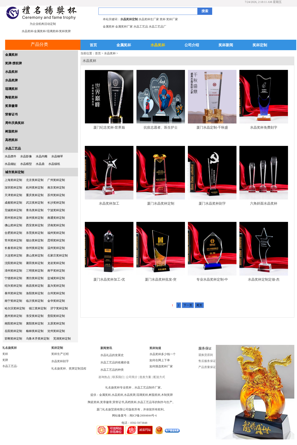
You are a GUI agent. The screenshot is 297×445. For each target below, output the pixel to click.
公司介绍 (191, 45)
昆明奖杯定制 (56, 240)
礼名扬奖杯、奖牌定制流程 (68, 368)
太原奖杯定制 (56, 323)
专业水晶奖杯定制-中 (212, 279)
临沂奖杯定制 (35, 301)
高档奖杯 (11, 140)
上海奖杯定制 (13, 180)
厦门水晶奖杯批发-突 (161, 279)
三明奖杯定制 (35, 270)
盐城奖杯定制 (56, 278)
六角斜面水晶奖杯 (263, 203)
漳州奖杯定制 (13, 270)
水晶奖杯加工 (109, 203)
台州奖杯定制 (56, 293)
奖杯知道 (155, 348)
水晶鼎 (40, 164)
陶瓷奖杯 (11, 97)
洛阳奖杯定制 (35, 293)
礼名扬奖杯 (9, 348)
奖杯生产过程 (60, 354)
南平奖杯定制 (56, 270)
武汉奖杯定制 (35, 202)
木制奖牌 (167, 395)
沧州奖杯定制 (56, 331)
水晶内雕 (41, 156)
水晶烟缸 (10, 164)
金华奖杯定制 (56, 301)
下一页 (187, 305)
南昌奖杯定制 (35, 285)
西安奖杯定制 (35, 225)
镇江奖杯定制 (37, 308)
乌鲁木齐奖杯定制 (37, 338)
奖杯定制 (260, 45)
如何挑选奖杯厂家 (161, 366)
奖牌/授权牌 (13, 63)
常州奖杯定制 (13, 240)
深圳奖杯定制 (13, 187)
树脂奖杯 (11, 131)
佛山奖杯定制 (13, 225)
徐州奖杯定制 (35, 248)
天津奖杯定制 (13, 195)
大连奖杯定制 (13, 255)
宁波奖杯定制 (56, 210)
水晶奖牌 (11, 80)
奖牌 (5, 360)
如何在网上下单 (159, 360)
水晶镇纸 (54, 164)
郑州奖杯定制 (13, 217)
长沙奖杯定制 (56, 202)
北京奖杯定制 (35, 180)
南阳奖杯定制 (13, 323)
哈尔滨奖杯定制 (15, 308)
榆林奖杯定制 (35, 331)
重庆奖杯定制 (35, 195)
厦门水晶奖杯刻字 (212, 203)
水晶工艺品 (13, 148)
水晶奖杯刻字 (60, 361)
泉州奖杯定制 (35, 217)
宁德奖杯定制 (13, 278)
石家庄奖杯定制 (57, 255)
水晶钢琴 (57, 156)
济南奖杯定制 (56, 225)
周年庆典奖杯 (14, 123)
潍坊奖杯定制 (35, 278)
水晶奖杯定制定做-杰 (264, 279)
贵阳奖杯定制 (56, 316)
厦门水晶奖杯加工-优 (109, 279)
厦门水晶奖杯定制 (160, 203)
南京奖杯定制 (56, 187)
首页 (93, 45)
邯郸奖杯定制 (13, 338)
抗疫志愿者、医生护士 (161, 127)
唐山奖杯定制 (35, 255)
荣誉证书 (11, 114)
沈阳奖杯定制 (13, 263)
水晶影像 (26, 156)
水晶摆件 (10, 156)
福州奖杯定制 (56, 233)
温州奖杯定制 (56, 248)
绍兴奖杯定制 (13, 285)
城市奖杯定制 (14, 172)
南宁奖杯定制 (13, 301)
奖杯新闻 (225, 45)
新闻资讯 (106, 348)
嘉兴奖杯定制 (56, 285)
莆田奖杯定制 (35, 263)
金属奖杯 (123, 45)
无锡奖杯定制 (13, 210)
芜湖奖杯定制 (62, 338)
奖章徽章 (11, 106)
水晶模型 (26, 164)
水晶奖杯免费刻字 (263, 127)
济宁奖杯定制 (59, 308)
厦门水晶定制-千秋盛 (212, 127)
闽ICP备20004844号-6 (143, 415)
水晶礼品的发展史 (112, 355)
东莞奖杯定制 (35, 233)
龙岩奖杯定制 (56, 263)
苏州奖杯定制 (56, 195)
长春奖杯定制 (13, 248)
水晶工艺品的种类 (112, 369)
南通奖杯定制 (56, 217)
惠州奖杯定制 (13, 316)
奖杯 (5, 354)
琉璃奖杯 (11, 89)
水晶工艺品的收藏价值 (115, 362)
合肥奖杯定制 (13, 233)
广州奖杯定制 (56, 180)
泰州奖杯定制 (13, 293)
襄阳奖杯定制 (35, 323)
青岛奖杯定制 (35, 210)
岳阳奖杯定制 (13, 331)
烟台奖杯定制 (35, 240)
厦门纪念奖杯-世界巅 (109, 127)
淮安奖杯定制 (35, 316)
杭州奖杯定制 (35, 187)
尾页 (199, 305)
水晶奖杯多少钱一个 (162, 354)
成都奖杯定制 (13, 202)
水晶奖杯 (157, 45)
